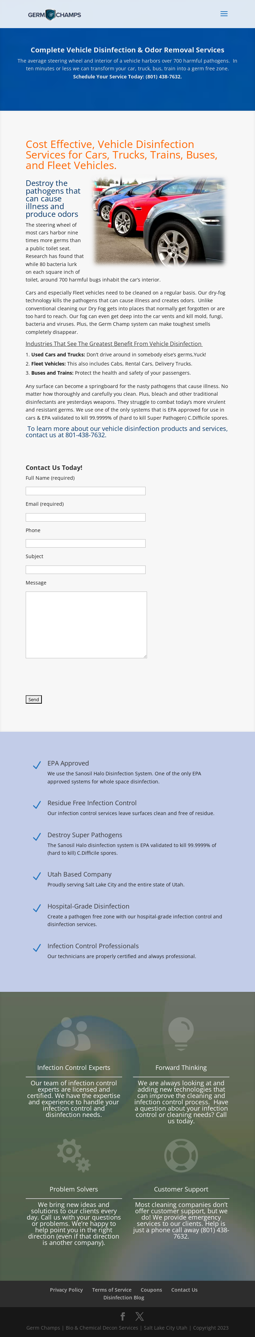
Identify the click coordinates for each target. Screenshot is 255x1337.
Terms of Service (112, 1289)
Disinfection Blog (123, 1297)
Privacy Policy (66, 1289)
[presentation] (79, 679)
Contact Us (184, 1289)
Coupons (151, 1289)
